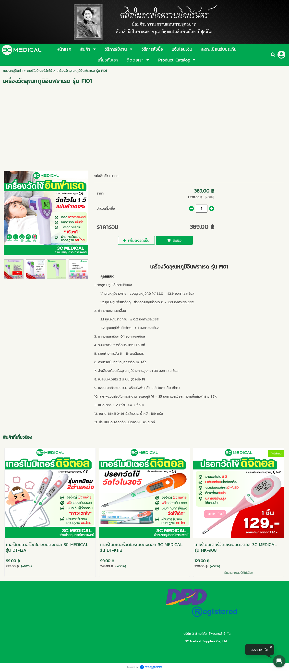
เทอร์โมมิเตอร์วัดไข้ (39, 70)
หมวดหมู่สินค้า (13, 70)
